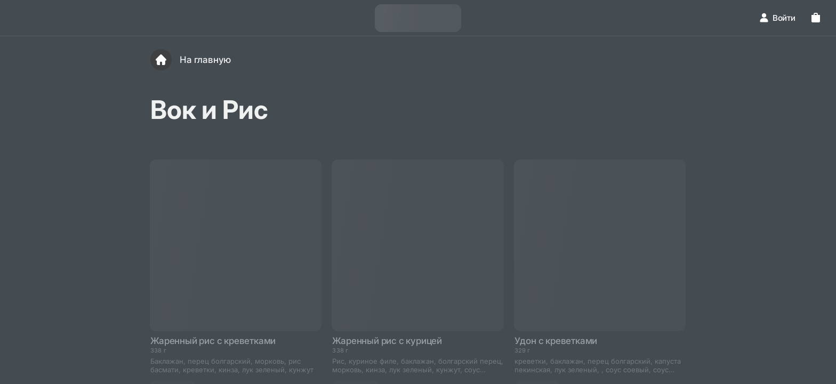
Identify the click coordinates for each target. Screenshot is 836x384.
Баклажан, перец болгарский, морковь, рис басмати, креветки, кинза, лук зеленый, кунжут (232, 365)
